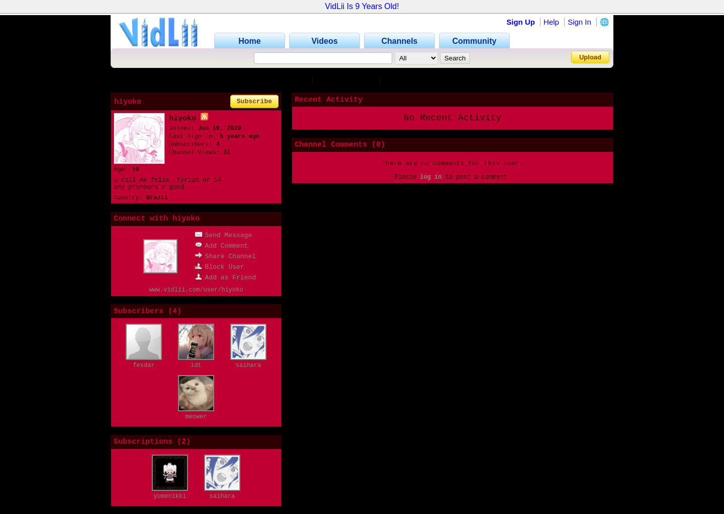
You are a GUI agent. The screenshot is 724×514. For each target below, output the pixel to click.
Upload (590, 57)
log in (430, 177)
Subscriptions (420, 81)
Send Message (223, 235)
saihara (248, 365)
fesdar (143, 365)
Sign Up (520, 22)
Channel (290, 81)
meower (196, 416)
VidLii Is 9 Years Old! (362, 6)
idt (196, 365)
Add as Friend (225, 277)
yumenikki (170, 496)
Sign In (579, 22)
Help (551, 22)
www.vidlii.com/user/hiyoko (196, 289)
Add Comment (221, 246)
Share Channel (225, 256)
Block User (219, 267)
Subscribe (254, 101)
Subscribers (348, 81)
